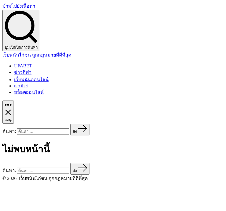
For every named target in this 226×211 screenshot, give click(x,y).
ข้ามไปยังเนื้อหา (18, 6)
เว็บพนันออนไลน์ (31, 79)
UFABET (23, 65)
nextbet (21, 85)
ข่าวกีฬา (22, 72)
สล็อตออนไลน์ (29, 92)
